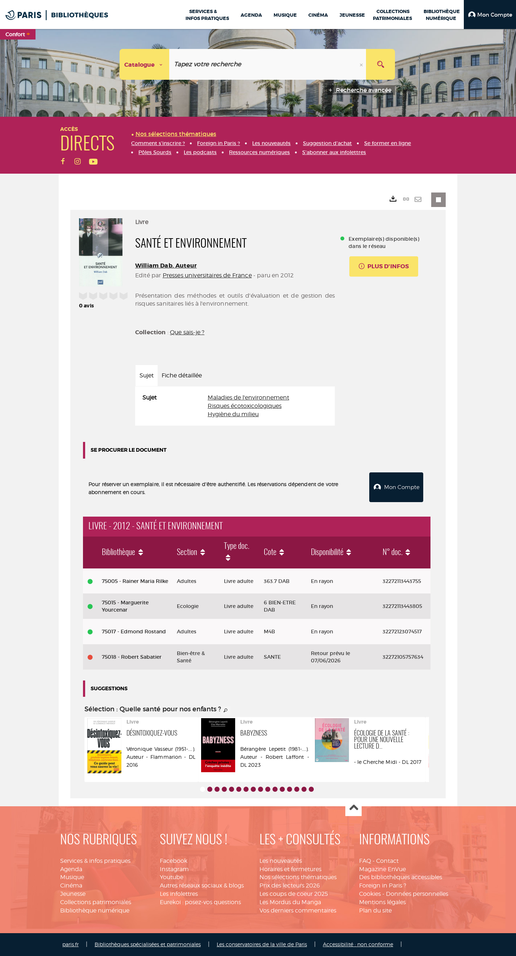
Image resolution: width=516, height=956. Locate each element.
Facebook (173, 860)
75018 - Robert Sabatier (132, 657)
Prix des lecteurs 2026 (289, 885)
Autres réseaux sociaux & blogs (202, 885)
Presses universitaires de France (207, 275)
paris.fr (70, 944)
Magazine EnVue (382, 869)
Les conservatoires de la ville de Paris (262, 944)
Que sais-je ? (187, 332)
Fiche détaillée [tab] (182, 375)
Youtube (171, 877)
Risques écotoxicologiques (245, 405)
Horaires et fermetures (290, 869)
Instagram (174, 869)
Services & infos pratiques (95, 860)
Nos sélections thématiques (298, 877)
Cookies (370, 893)
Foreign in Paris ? (382, 885)
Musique (72, 877)
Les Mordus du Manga (290, 902)
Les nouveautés (280, 860)
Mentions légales (382, 902)
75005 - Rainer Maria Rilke (135, 581)
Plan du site (375, 910)
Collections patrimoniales (95, 902)
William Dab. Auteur (166, 265)
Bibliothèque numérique (94, 910)
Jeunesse (73, 893)
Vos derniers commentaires (297, 910)
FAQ (365, 860)
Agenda (71, 869)
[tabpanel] (235, 406)
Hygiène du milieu (233, 414)
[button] (490, 14)
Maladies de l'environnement (248, 397)
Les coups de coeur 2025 (293, 893)
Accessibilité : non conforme (358, 944)
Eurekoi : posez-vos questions (200, 902)
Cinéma (71, 885)
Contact (387, 860)
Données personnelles (417, 893)
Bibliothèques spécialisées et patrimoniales (148, 944)
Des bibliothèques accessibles (400, 877)
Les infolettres (179, 893)
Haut (353, 808)
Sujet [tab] (147, 375)
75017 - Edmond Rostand (134, 631)
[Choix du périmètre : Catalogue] (145, 64)
